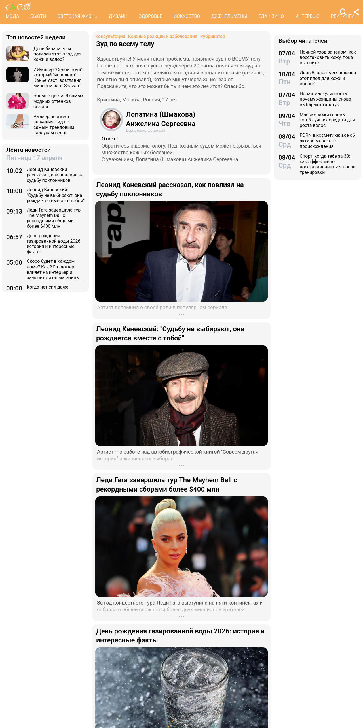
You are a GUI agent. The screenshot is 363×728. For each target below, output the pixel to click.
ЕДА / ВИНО (271, 16)
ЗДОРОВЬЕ (150, 16)
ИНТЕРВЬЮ (307, 16)
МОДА (12, 16)
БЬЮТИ (38, 16)
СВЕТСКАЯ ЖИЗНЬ (77, 16)
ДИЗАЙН (118, 16)
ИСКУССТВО (187, 16)
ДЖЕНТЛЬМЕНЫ (229, 16)
